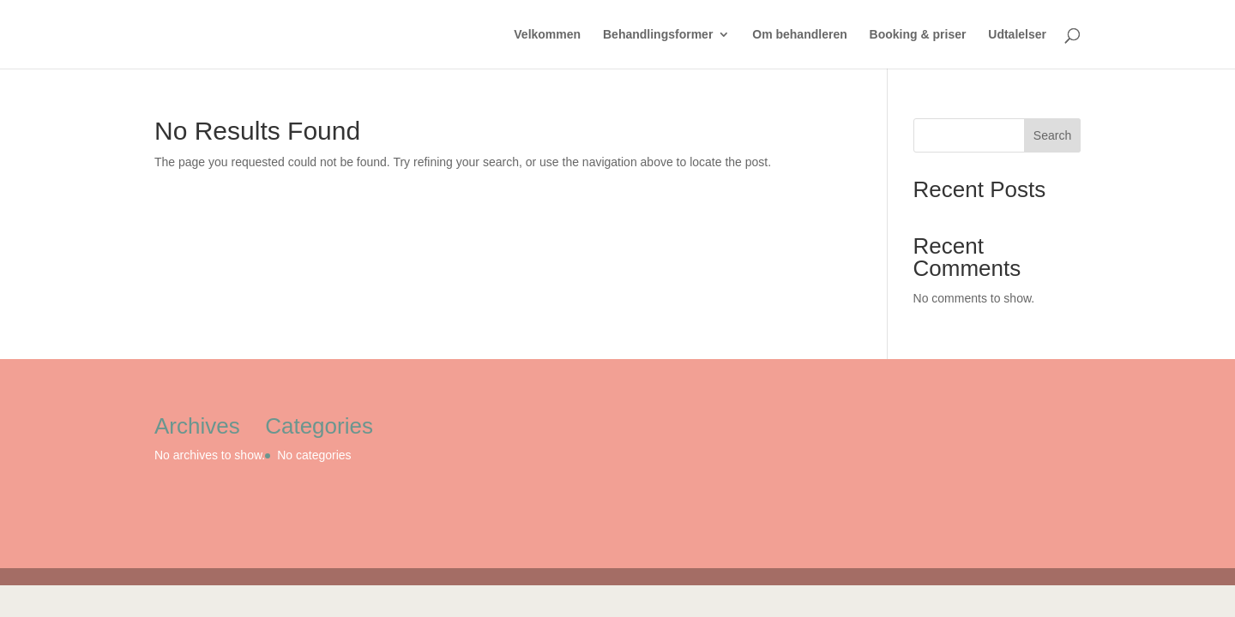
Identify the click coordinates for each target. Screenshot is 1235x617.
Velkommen (547, 34)
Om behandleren (799, 34)
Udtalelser (1017, 34)
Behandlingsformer (658, 34)
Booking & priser (918, 34)
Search (1052, 135)
